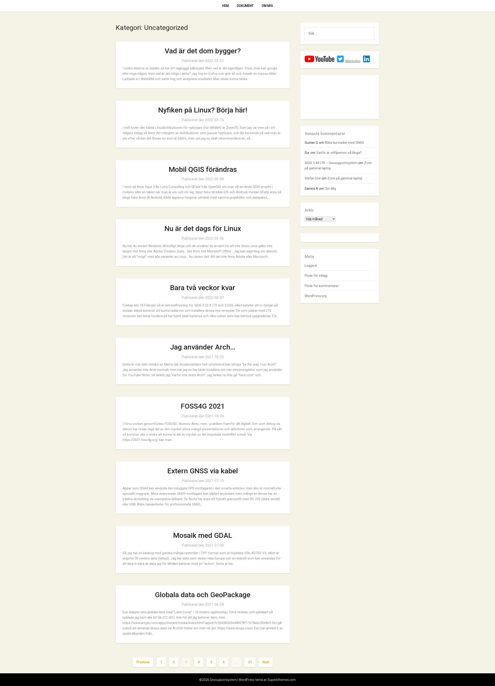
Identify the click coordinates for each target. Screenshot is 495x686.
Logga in (311, 266)
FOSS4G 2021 (203, 406)
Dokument (245, 6)
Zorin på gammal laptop (344, 178)
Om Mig (267, 6)
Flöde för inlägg (316, 276)
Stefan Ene (313, 178)
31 (250, 662)
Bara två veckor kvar (202, 287)
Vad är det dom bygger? (203, 51)
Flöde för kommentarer (322, 286)
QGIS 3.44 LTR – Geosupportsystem (331, 163)
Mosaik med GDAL (202, 535)
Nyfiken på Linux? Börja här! (202, 110)
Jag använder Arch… (202, 347)
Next (265, 662)
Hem (225, 6)
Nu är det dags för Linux (202, 228)
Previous (143, 662)
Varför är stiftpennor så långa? (339, 153)
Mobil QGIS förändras (203, 169)
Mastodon (352, 61)
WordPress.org (316, 296)
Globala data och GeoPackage (202, 594)
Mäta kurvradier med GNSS (344, 143)
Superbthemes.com (282, 680)
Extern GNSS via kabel (202, 471)
